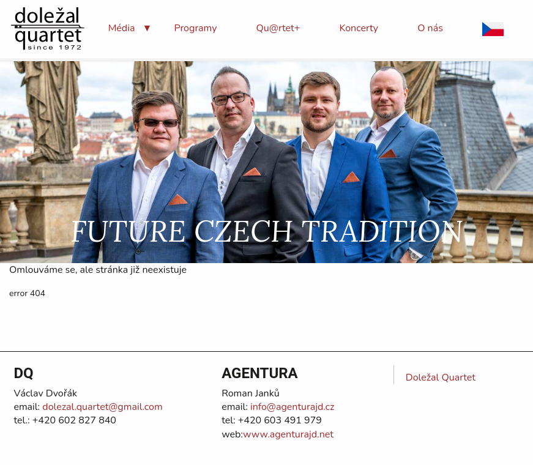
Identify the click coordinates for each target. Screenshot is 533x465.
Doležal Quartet (440, 377)
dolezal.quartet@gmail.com (101, 407)
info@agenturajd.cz (291, 407)
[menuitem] (121, 28)
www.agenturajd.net (288, 434)
